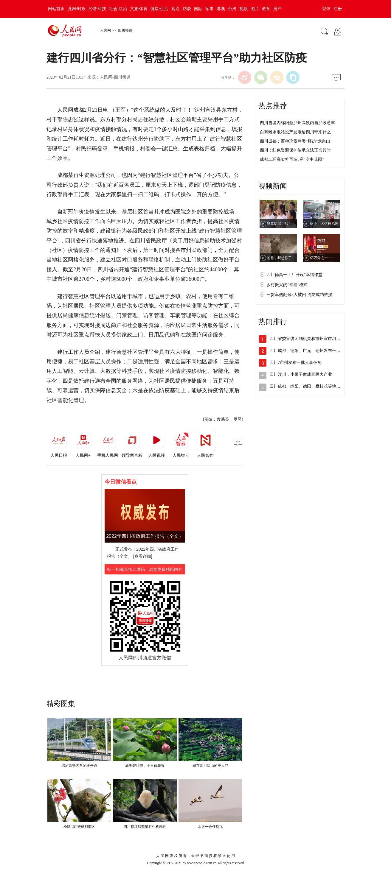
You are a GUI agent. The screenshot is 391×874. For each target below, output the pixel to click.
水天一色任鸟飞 (210, 827)
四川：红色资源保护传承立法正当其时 (295, 150)
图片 (255, 9)
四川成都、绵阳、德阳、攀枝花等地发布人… (311, 386)
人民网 (105, 30)
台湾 (232, 9)
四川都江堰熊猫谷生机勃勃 (144, 827)
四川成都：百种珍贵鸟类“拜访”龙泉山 (295, 141)
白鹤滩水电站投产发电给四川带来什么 (295, 132)
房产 (277, 9)
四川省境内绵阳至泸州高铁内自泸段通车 (297, 123)
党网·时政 (77, 9)
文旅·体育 (139, 9)
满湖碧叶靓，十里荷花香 (145, 766)
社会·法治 (118, 9)
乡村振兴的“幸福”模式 (287, 285)
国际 (198, 9)
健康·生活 (159, 9)
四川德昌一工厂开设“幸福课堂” (295, 274)
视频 (243, 9)
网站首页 (56, 9)
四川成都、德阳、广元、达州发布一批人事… (311, 350)
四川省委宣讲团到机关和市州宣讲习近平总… (311, 338)
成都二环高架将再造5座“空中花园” (292, 159)
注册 (337, 9)
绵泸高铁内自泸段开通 (79, 766)
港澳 (221, 9)
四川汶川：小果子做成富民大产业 (300, 374)
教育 (266, 9)
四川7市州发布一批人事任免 (295, 362)
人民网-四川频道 (115, 77)
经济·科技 (97, 9)
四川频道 (125, 30)
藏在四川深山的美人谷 (210, 766)
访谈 (187, 9)
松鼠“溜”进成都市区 (79, 827)
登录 (326, 9)
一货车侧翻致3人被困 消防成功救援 (299, 294)
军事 (209, 9)
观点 (175, 9)
